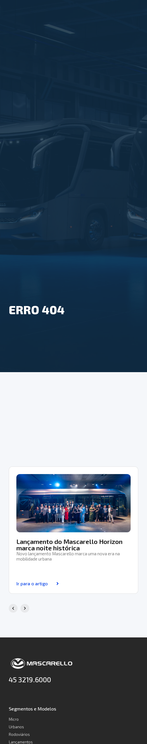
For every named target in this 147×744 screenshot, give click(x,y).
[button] (13, 608)
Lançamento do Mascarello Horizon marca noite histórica (69, 545)
